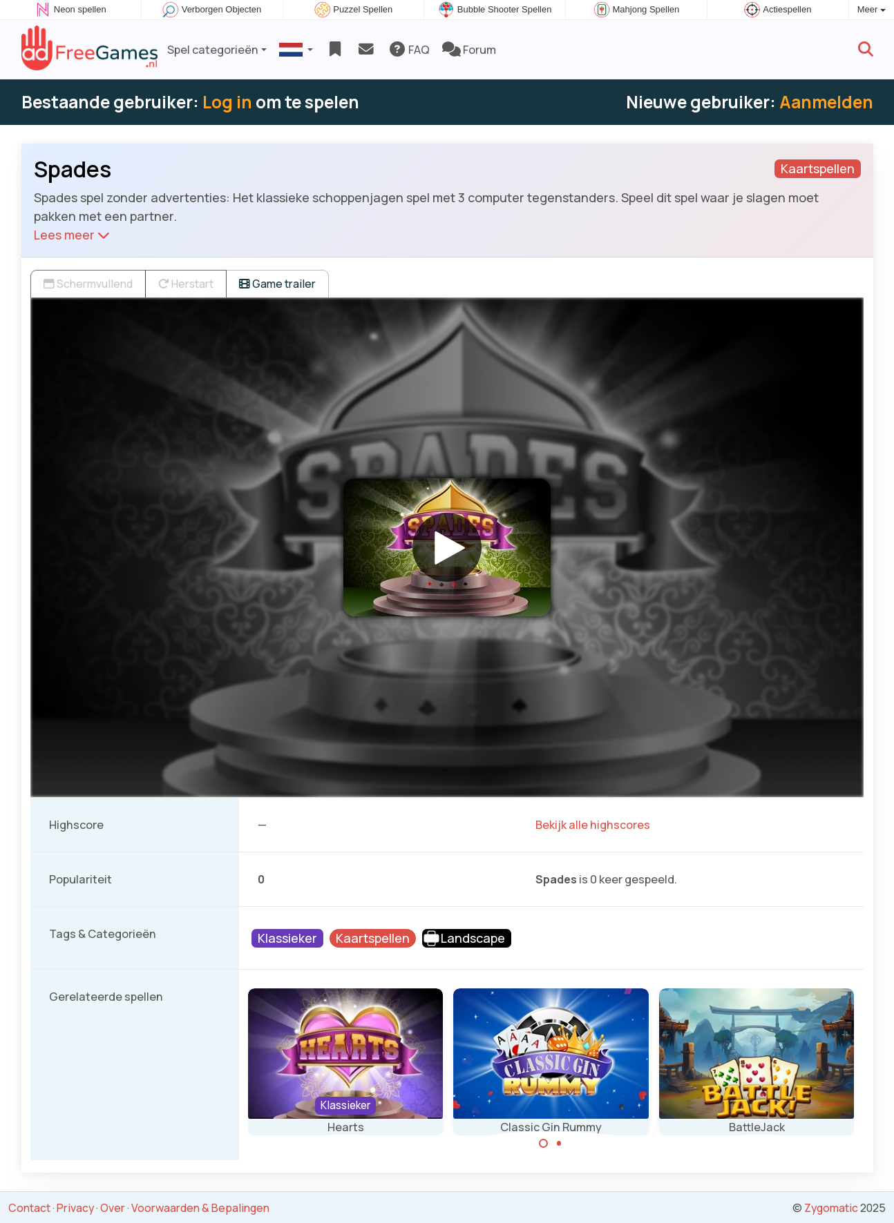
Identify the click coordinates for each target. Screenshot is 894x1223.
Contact (29, 1207)
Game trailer (277, 283)
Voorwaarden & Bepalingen (200, 1207)
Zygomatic (831, 1207)
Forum (469, 49)
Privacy (75, 1207)
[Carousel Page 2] (559, 1143)
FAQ (409, 49)
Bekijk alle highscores (592, 824)
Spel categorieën (212, 49)
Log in (227, 101)
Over (112, 1207)
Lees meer (72, 234)
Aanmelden (826, 101)
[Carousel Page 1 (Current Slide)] (544, 1143)
